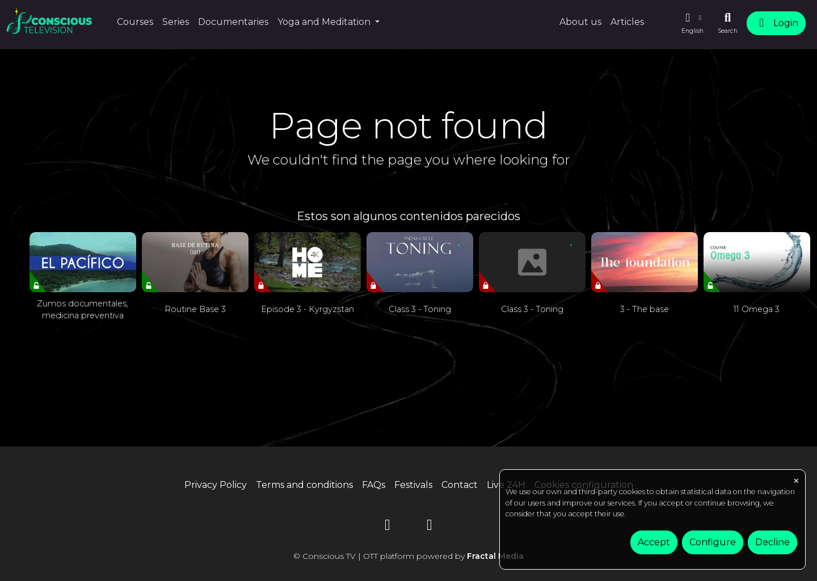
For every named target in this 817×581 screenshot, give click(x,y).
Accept (654, 542)
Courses (135, 21)
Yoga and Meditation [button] (325, 21)
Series (175, 21)
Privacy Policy (215, 484)
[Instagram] (429, 527)
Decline (772, 542)
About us (580, 21)
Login (776, 23)
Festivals (413, 484)
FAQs (373, 484)
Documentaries (233, 21)
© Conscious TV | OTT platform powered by (408, 556)
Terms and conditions (304, 484)
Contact (459, 484)
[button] (692, 23)
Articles (627, 21)
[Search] (727, 23)
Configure (712, 542)
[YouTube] (387, 527)
